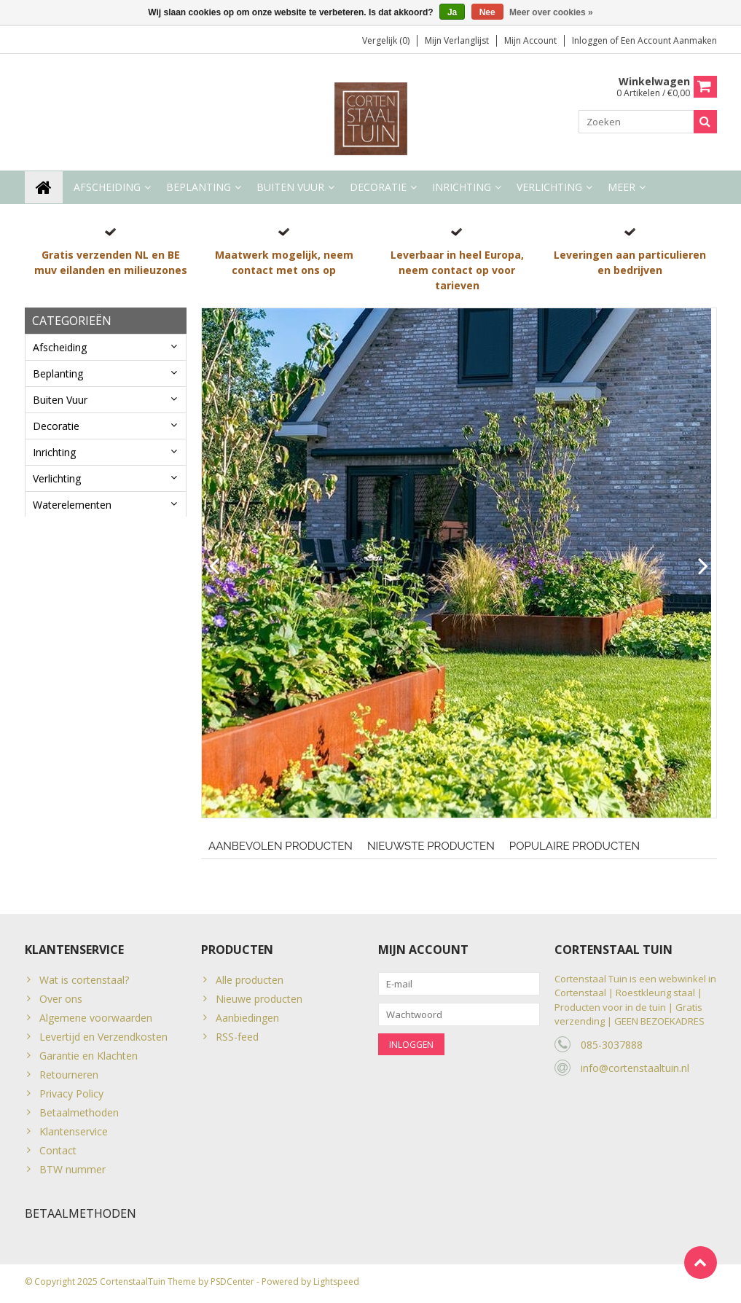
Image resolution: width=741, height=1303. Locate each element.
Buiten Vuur (290, 188)
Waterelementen (72, 505)
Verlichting (549, 188)
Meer (621, 188)
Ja (452, 12)
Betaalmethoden (79, 1112)
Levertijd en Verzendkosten (103, 1037)
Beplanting (198, 188)
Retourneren (68, 1074)
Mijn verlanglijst (457, 40)
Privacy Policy (71, 1093)
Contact (58, 1150)
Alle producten (249, 980)
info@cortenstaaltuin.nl (635, 1068)
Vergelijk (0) (385, 40)
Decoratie (378, 188)
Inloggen (591, 40)
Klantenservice (73, 1131)
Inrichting (461, 188)
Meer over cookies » (551, 12)
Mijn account (530, 40)
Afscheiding (107, 188)
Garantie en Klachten (88, 1056)
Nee (487, 12)
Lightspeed (336, 1285)
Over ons (60, 999)
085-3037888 (612, 1045)
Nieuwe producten (259, 999)
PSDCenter (232, 1285)
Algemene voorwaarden (95, 1018)
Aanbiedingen (247, 1018)
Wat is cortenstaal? (84, 980)
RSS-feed (237, 1037)
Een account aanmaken (669, 40)
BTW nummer (72, 1169)
